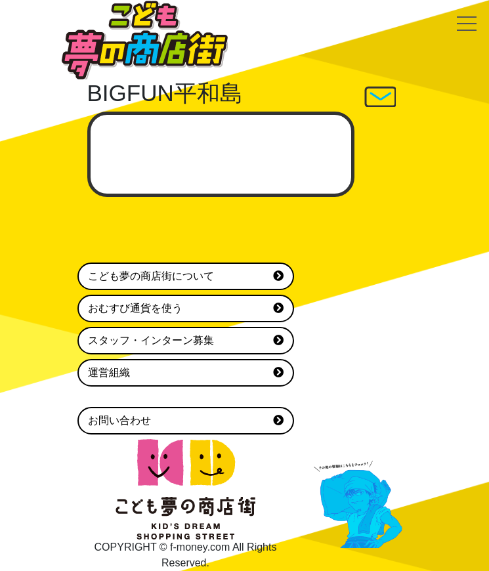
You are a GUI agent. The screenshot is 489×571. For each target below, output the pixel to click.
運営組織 (186, 373)
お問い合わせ (186, 421)
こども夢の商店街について (186, 276)
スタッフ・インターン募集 (186, 341)
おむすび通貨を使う (186, 308)
